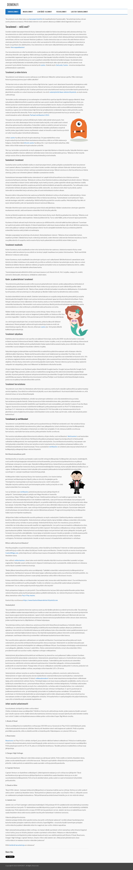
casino (43, 65)
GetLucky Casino (62, 65)
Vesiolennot (61, 11)
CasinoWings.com (11, 553)
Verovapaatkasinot (18, 47)
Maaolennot (28, 11)
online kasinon (19, 560)
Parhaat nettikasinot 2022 (39, 115)
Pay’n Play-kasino (28, 595)
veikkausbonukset (41, 678)
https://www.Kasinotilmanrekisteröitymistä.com (40, 600)
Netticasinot (72, 436)
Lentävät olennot (44, 11)
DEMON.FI (12, 4)
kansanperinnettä (35, 19)
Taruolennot (13, 11)
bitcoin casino (29, 143)
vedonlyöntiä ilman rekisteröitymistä (62, 92)
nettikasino (53, 447)
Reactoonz (9, 741)
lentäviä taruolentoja (17, 845)
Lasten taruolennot (79, 11)
